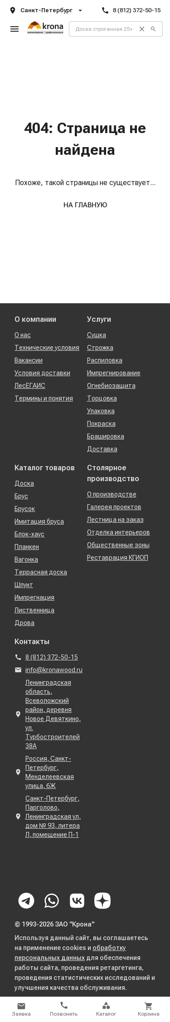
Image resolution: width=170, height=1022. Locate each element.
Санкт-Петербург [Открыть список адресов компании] (46, 10)
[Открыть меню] (14, 29)
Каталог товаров (45, 467)
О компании (35, 319)
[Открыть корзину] (148, 1009)
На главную (85, 205)
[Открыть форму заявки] (21, 1009)
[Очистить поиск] (142, 29)
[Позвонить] (64, 1009)
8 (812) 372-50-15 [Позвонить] (130, 10)
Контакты (32, 641)
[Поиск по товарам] (100, 29)
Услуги (99, 319)
